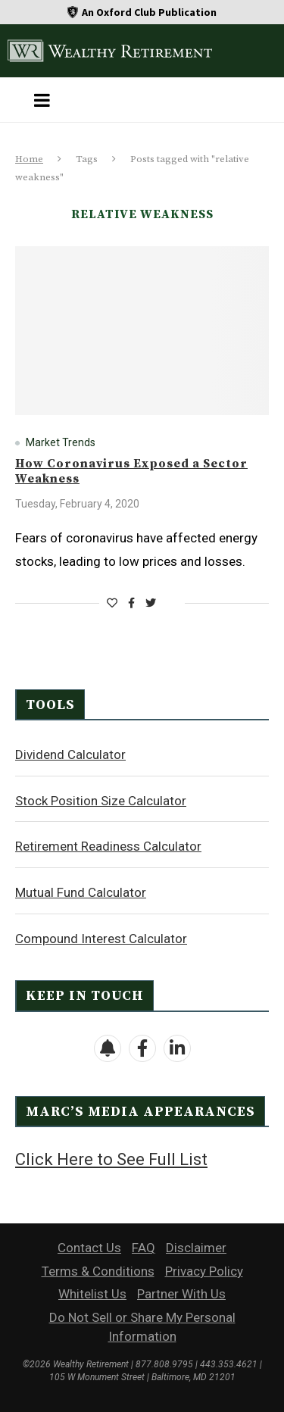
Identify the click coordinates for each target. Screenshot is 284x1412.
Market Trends (60, 442)
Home (29, 159)
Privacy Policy (204, 1271)
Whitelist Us (92, 1293)
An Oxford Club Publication (149, 12)
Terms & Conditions (98, 1271)
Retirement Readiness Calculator (108, 846)
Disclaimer (196, 1247)
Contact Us (89, 1247)
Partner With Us (181, 1293)
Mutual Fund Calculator (80, 892)
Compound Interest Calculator (101, 938)
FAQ (143, 1247)
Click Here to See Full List (111, 1159)
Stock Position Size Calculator (100, 800)
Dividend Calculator (70, 754)
